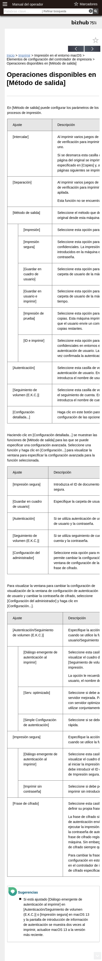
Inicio (11, 55)
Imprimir (24, 55)
